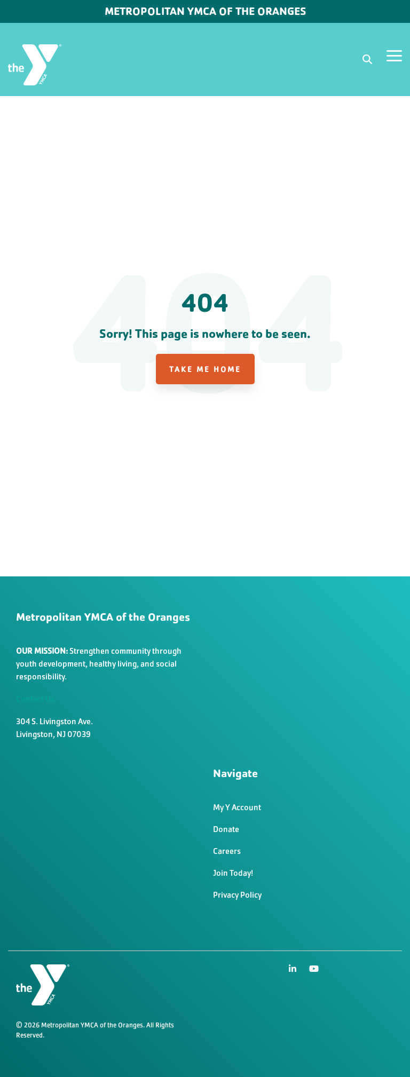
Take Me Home (205, 369)
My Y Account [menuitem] (237, 807)
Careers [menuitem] (227, 851)
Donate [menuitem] (226, 829)
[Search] (367, 59)
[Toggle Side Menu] (394, 55)
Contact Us (35, 698)
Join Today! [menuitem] (233, 872)
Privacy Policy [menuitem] (237, 894)
